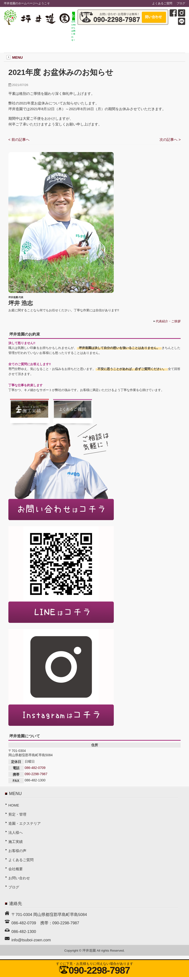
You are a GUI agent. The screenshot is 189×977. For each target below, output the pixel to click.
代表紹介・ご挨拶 (168, 321)
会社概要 (15, 869)
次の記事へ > (170, 139)
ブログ (181, 3)
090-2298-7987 (36, 774)
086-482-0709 (35, 768)
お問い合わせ (19, 878)
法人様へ (15, 832)
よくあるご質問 (162, 3)
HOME (13, 805)
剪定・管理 (17, 814)
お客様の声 (17, 851)
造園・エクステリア (24, 823)
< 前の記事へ (18, 139)
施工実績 (15, 842)
